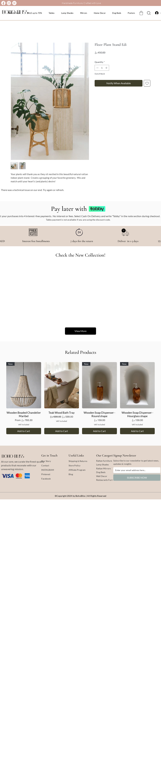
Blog (71, 474)
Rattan (99, 468)
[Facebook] (3, 3)
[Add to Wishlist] (147, 83)
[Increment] (107, 68)
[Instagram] (9, 3)
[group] (80, 398)
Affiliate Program (77, 470)
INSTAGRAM (47, 470)
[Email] (135, 470)
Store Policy (74, 465)
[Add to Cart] (23, 431)
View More (80, 330)
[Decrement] (97, 68)
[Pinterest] (14, 3)
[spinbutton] (102, 68)
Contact (45, 465)
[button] (141, 13)
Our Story (46, 461)
